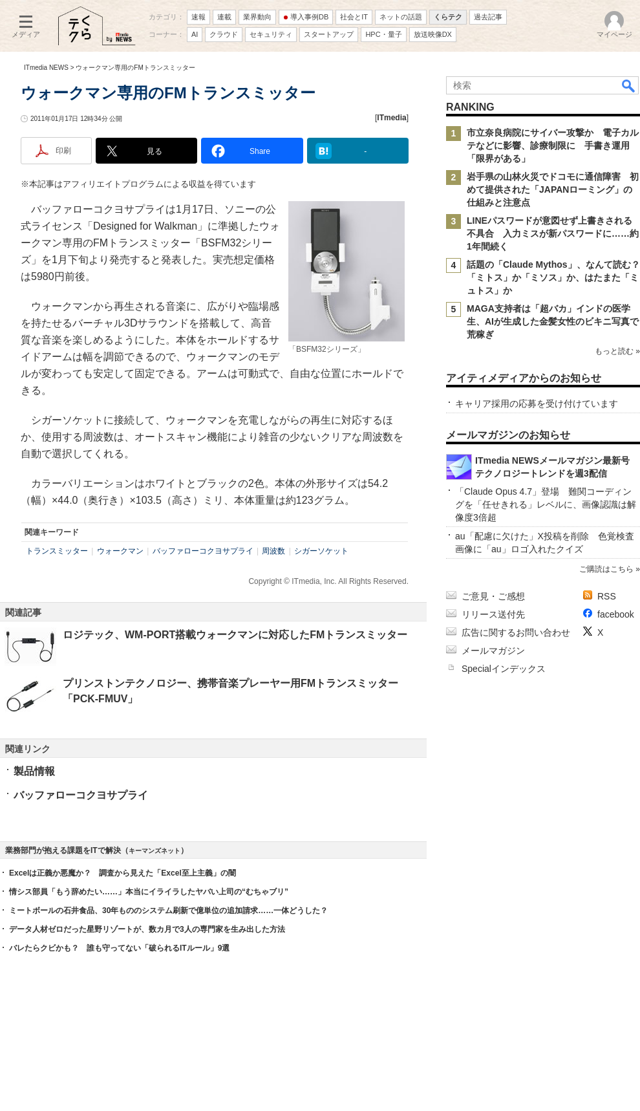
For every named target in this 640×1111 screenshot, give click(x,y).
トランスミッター (57, 551)
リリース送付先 (493, 614)
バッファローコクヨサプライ (203, 551)
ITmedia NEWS (46, 67)
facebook (615, 614)
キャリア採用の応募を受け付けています (536, 403)
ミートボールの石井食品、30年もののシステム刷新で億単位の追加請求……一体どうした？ (168, 910)
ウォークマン (120, 551)
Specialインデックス (504, 668)
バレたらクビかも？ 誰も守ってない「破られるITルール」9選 (119, 948)
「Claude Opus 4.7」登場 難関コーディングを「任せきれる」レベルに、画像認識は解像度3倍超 (545, 504)
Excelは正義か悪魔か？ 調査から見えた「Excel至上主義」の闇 (122, 873)
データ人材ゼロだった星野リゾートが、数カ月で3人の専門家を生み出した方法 (147, 929)
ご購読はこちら (606, 569)
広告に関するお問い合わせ (516, 632)
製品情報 (34, 771)
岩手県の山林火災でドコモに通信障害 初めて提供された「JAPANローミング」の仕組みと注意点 (553, 189)
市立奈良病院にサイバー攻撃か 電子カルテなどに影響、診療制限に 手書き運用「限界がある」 (553, 145)
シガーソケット (321, 551)
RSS (606, 596)
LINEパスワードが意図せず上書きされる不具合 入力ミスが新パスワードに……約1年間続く (553, 233)
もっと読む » (617, 351)
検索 (629, 85)
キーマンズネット (154, 850)
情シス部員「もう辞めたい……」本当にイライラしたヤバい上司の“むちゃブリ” (148, 891)
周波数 (273, 551)
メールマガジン (493, 650)
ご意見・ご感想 (493, 596)
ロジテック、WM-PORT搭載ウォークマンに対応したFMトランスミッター (235, 634)
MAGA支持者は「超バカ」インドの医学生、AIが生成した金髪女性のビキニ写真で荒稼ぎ (553, 321)
